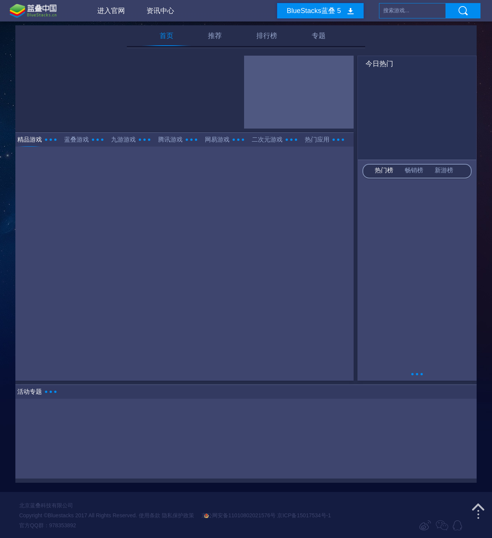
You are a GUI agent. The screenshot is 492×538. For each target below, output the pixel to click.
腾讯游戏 (170, 139)
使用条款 (149, 515)
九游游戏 (123, 139)
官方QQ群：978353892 (47, 525)
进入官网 (111, 11)
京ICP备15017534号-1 (304, 515)
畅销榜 (414, 170)
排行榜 (266, 36)
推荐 (215, 36)
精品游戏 (29, 139)
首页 (166, 36)
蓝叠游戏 (76, 139)
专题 (319, 36)
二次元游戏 (267, 139)
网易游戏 (217, 139)
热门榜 (384, 170)
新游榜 (444, 170)
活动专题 (29, 391)
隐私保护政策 (178, 515)
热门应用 (317, 139)
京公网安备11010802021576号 (235, 515)
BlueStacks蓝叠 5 (314, 11)
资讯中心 (160, 11)
